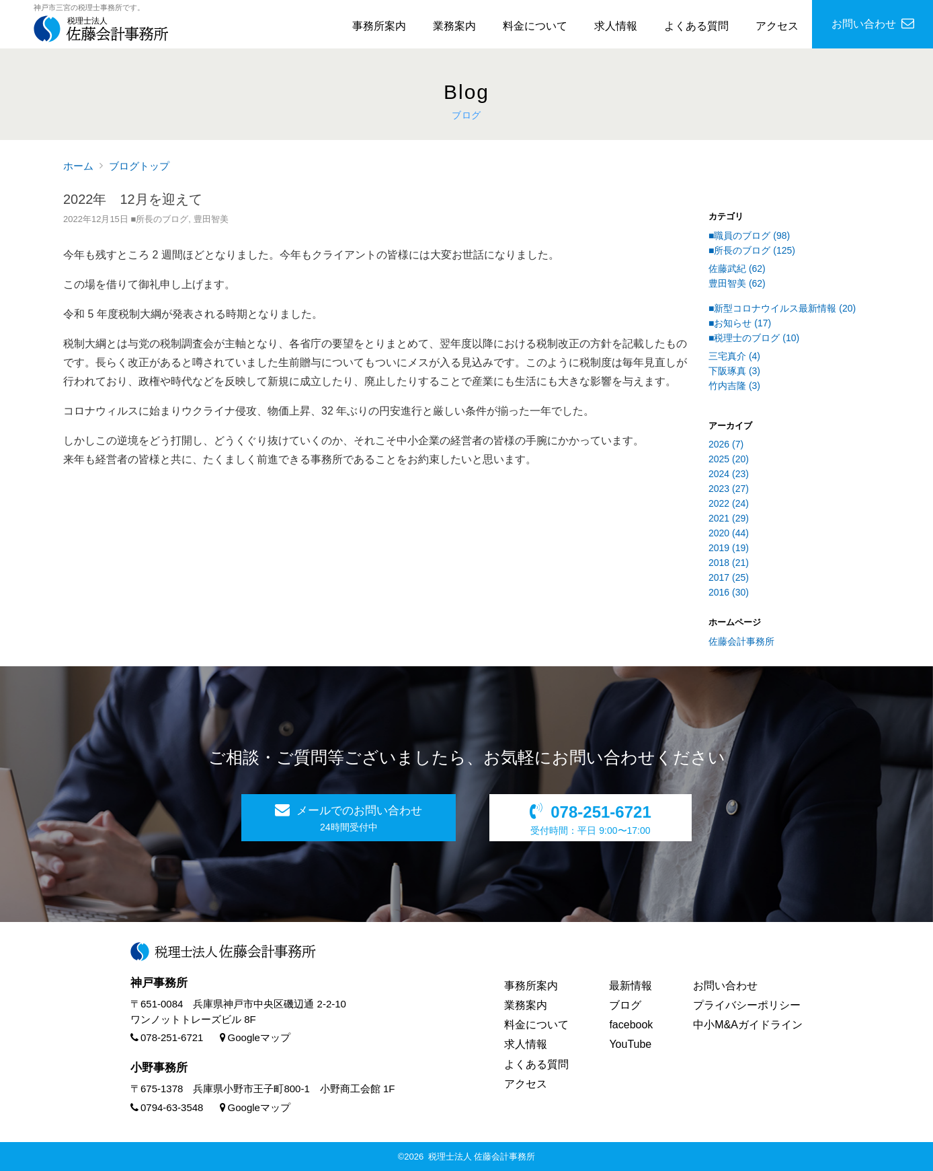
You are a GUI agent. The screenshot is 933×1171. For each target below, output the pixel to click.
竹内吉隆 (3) (734, 385)
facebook (631, 1024)
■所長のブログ (159, 219)
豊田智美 (211, 219)
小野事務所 (159, 1067)
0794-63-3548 (166, 1107)
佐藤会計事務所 (741, 641)
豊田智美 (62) (737, 283)
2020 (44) (728, 533)
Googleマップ (255, 1037)
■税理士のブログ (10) (753, 337)
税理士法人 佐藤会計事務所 (482, 1156)
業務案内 (454, 26)
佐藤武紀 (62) (737, 268)
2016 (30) (728, 592)
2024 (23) (728, 473)
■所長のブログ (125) (751, 250)
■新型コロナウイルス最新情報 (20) (782, 308)
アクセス (777, 26)
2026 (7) (725, 444)
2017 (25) (728, 577)
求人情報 (615, 26)
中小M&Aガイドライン (748, 1024)
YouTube (630, 1044)
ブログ (625, 1005)
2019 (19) (728, 547)
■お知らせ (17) (739, 323)
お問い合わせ (725, 985)
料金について (535, 26)
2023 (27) (728, 488)
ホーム (78, 166)
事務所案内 (379, 26)
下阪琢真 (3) (734, 370)
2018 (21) (728, 562)
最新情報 (630, 985)
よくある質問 (696, 26)
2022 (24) (728, 503)
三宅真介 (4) (734, 356)
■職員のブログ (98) (749, 235)
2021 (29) (728, 518)
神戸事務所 (159, 983)
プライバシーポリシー (747, 1005)
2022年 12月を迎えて (132, 199)
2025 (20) (728, 459)
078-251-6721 (166, 1037)
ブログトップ (139, 166)
